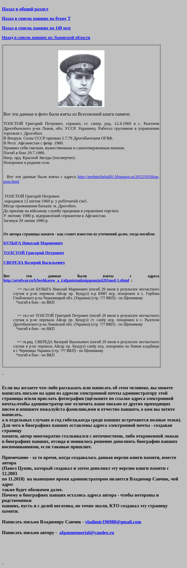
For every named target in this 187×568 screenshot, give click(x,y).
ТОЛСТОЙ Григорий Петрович (33, 252)
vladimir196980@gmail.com (113, 521)
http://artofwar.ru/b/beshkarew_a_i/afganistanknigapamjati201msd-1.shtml (66, 280)
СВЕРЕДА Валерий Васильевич (34, 262)
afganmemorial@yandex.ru (86, 532)
